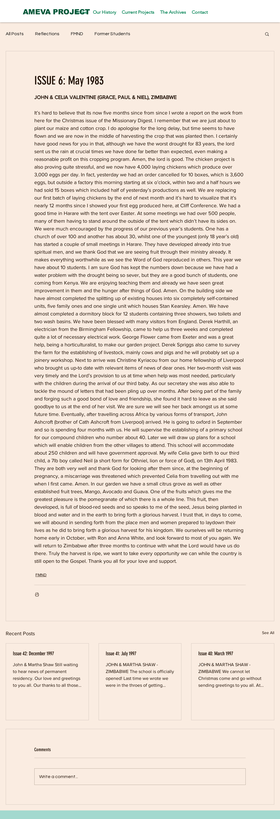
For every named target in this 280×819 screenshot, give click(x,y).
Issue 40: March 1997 (215, 653)
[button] (267, 33)
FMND (77, 33)
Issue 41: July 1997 (121, 653)
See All (268, 632)
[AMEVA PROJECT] (56, 11)
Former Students (112, 33)
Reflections (47, 33)
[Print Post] (37, 594)
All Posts (15, 33)
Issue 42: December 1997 (33, 653)
